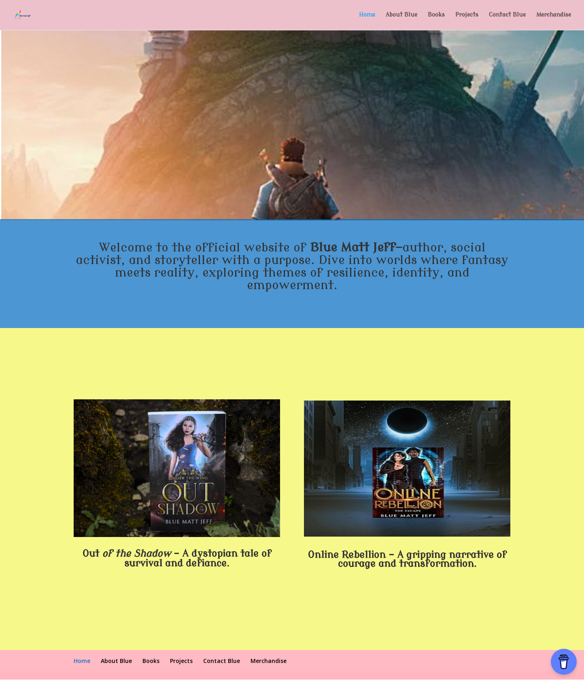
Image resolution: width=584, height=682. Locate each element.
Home (367, 15)
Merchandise (553, 15)
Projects (466, 15)
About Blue (401, 15)
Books (436, 15)
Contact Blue (507, 15)
